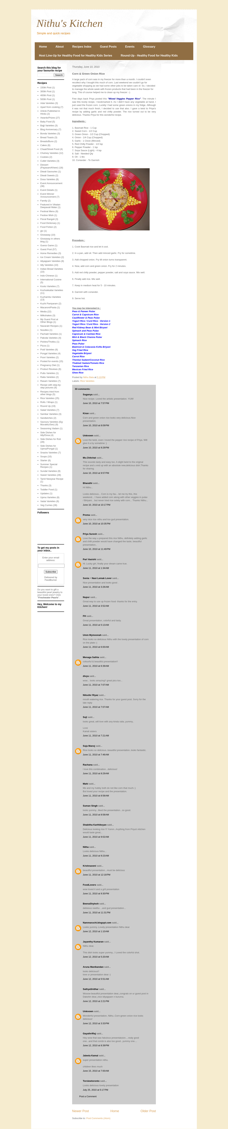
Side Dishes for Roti (50, 439)
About (59, 46)
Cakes (43, 145)
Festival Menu (47, 211)
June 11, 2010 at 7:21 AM (96, 735)
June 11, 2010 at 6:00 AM (96, 647)
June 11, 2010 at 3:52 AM (96, 606)
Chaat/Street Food (49, 149)
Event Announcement (51, 183)
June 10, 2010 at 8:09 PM (96, 425)
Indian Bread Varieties (51, 269)
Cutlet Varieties (48, 161)
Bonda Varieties (48, 133)
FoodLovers (89, 884)
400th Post (45, 95)
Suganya (87, 394)
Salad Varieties (48, 410)
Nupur (86, 597)
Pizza (43, 345)
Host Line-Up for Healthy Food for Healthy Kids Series (75, 55)
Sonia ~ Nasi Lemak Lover (97, 578)
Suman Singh (90, 805)
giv (41, 231)
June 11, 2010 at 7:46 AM (96, 754)
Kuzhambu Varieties (50, 297)
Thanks (44, 485)
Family (43, 200)
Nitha (86, 847)
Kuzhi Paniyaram (49, 303)
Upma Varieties (48, 497)
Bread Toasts (47, 137)
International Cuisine (50, 279)
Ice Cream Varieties (50, 257)
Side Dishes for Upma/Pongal (48, 447)
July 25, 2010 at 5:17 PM (95, 1089)
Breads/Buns (46, 141)
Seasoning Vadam (49, 428)
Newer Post (80, 1111)
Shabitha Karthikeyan (95, 824)
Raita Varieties (47, 377)
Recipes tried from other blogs (49, 393)
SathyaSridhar (91, 989)
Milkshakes (46, 315)
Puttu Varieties (47, 373)
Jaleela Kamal (90, 1055)
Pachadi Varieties (49, 334)
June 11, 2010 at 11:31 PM (96, 912)
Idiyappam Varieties (50, 261)
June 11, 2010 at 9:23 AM (96, 855)
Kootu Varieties (48, 286)
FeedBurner (51, 580)
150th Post (45, 87)
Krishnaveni (89, 865)
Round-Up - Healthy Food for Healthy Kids (149, 55)
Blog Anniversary (49, 129)
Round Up (45, 406)
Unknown (88, 435)
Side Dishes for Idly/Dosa (48, 434)
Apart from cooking (50, 107)
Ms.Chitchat (89, 457)
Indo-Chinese (47, 275)
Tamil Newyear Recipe (51, 479)
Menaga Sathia (91, 657)
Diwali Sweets (47, 175)
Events (129, 46)
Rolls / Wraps (47, 402)
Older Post (148, 1111)
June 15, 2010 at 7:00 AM (96, 1070)
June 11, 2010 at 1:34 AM (96, 568)
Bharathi (87, 483)
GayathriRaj (89, 1033)
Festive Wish (46, 215)
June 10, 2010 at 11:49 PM (96, 549)
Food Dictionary (48, 223)
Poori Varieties (47, 357)
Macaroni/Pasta (48, 307)
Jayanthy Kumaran (93, 941)
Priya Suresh (90, 534)
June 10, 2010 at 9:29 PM (96, 447)
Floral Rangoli (47, 219)
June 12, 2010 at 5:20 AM (96, 956)
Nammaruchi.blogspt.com (97, 922)
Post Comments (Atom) (98, 1118)
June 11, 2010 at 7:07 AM (96, 684)
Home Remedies (49, 253)
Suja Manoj (89, 746)
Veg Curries (46, 505)
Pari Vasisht (89, 559)
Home (43, 46)
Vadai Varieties (48, 501)
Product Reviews (49, 369)
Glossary (149, 46)
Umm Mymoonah (92, 635)
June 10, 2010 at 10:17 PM (96, 504)
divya (86, 676)
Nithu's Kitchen (70, 23)
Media (43, 311)
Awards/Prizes (47, 117)
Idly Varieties (46, 265)
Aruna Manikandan (93, 967)
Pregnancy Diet (48, 365)
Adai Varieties (47, 103)
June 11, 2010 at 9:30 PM (96, 893)
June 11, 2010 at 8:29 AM (96, 773)
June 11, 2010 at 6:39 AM (96, 666)
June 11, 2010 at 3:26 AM (96, 587)
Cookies (44, 157)
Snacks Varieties (48, 452)
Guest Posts (108, 46)
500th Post (45, 99)
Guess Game (47, 245)
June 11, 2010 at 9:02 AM (96, 837)
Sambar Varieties (49, 414)
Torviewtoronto (91, 1081)
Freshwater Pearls (48, 597)
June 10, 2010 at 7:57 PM (96, 403)
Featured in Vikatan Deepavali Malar (50, 206)
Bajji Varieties (47, 125)
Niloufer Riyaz (90, 695)
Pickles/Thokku (48, 341)
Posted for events (49, 361)
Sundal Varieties (48, 471)
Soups (43, 456)
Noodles (44, 330)
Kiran (86, 413)
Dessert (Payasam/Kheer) (49, 166)
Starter (43, 460)
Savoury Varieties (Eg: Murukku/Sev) (51, 423)
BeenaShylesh (91, 903)
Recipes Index (82, 46)
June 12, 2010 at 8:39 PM (96, 1045)
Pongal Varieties (48, 353)
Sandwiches (46, 418)
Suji (85, 717)
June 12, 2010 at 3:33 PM (96, 1023)
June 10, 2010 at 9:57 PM (96, 473)
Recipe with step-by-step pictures (50, 386)
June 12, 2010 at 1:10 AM (96, 931)
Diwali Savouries (48, 171)
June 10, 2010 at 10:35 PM (96, 523)
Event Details (47, 190)
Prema (86, 515)
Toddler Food (47, 489)
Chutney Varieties (49, 153)
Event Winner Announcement (48, 195)
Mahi (85, 783)
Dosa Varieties (47, 179)
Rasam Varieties (48, 381)
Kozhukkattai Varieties (51, 290)
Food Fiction (46, 227)
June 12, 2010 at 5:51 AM (96, 979)
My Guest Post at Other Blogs (49, 321)
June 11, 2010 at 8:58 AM (96, 795)
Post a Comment (88, 1096)
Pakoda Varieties (49, 337)
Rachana (87, 764)
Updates (44, 493)
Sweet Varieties (48, 475)
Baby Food (45, 121)
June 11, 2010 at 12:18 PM (96, 874)
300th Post (45, 91)
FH (84, 616)
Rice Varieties (87, 381)
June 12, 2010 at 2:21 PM (96, 1001)
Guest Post (46, 249)
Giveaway (45, 234)
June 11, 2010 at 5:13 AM (96, 625)
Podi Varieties (47, 349)
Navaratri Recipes (49, 326)
